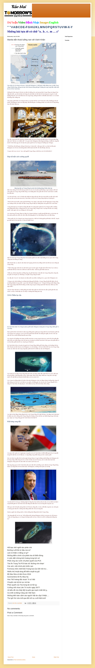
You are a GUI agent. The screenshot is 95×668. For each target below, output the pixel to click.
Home (33, 657)
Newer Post (10, 657)
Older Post (56, 657)
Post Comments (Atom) (19, 659)
